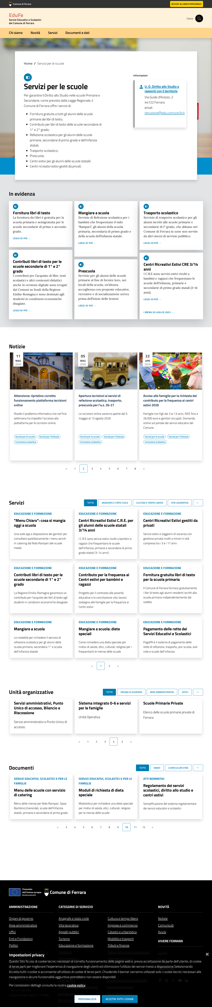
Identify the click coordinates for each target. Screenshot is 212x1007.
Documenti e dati (77, 32)
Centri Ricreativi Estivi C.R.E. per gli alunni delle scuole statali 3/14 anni (106, 525)
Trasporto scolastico (161, 213)
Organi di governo (21, 918)
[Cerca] (199, 18)
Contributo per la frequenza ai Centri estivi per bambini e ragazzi (104, 579)
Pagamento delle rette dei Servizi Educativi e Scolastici (167, 631)
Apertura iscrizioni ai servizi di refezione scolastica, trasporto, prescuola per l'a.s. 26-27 (100, 400)
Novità (35, 32)
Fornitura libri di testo (31, 213)
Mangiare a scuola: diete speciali (99, 631)
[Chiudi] (207, 954)
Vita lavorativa (69, 925)
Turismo (64, 938)
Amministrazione (23, 906)
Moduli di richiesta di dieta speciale (101, 792)
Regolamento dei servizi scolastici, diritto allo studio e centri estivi (168, 790)
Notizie (163, 918)
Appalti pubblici (69, 931)
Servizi (52, 32)
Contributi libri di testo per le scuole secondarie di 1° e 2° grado (37, 266)
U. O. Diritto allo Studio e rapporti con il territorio (162, 89)
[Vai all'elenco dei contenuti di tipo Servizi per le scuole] (25, 437)
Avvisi (162, 931)
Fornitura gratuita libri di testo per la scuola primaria (169, 577)
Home (28, 63)
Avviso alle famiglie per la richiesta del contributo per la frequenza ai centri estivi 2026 (170, 400)
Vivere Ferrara (170, 941)
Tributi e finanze (118, 945)
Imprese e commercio (123, 925)
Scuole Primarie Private (163, 703)
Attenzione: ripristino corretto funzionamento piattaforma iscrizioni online (40, 400)
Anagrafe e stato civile (74, 918)
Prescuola (86, 271)
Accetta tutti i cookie (120, 999)
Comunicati (166, 925)
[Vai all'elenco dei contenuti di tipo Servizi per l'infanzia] (49, 437)
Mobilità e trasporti (121, 938)
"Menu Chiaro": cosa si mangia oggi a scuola (39, 522)
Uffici (12, 931)
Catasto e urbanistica (122, 931)
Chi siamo (16, 32)
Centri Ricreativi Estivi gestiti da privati (170, 522)
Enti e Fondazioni (21, 938)
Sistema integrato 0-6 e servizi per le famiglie (105, 705)
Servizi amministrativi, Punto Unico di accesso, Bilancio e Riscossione (38, 708)
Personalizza (87, 999)
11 (135, 827)
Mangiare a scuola (93, 213)
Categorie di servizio (76, 906)
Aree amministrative (23, 925)
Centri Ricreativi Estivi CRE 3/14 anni (171, 266)
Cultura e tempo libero (123, 918)
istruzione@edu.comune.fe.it (165, 112)
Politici (13, 945)
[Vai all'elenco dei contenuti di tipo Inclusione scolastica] (25, 442)
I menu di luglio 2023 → (159, 312)
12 (143, 827)
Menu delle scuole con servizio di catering (39, 792)
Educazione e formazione (76, 945)
